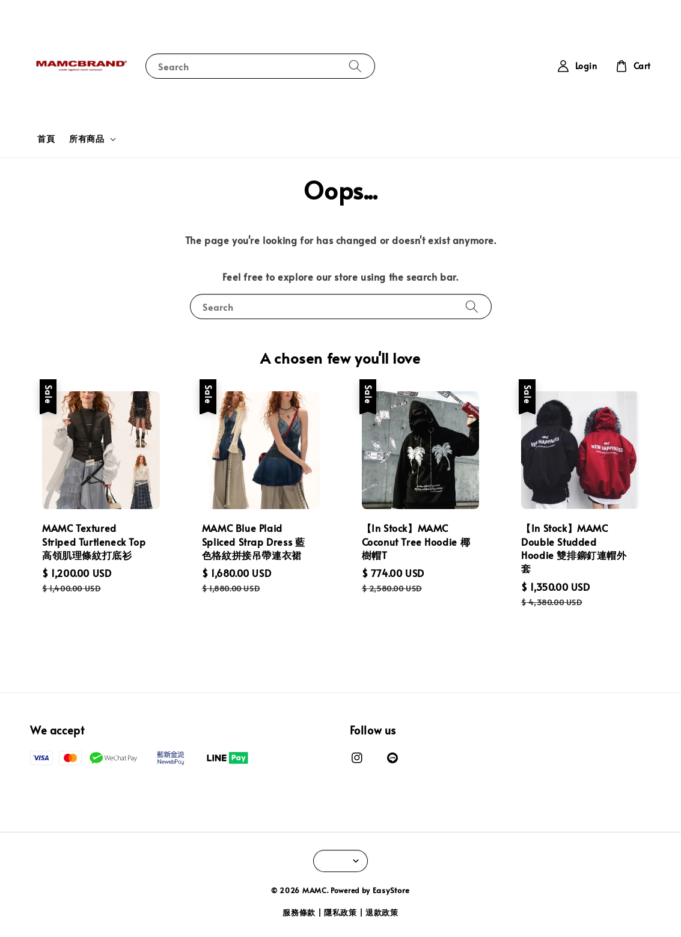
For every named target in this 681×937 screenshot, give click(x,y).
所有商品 (86, 138)
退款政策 (382, 912)
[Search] (355, 66)
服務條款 (299, 912)
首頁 (46, 138)
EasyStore (391, 890)
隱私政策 (340, 912)
